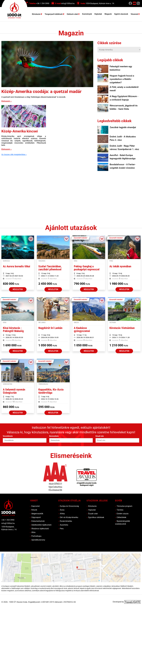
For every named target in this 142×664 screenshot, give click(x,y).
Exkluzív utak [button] (72, 14)
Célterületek (120, 517)
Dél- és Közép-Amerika (68, 517)
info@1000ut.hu (8, 523)
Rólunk (33, 510)
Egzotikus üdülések (95, 517)
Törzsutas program (123, 506)
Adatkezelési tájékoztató (40, 525)
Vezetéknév (8, 436)
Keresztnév (54, 436)
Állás (32, 532)
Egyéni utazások (121, 14)
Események (87, 14)
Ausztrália (63, 525)
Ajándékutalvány (37, 540)
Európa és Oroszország (68, 506)
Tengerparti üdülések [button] (54, 14)
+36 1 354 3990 (7, 520)
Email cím (100, 436)
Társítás (119, 510)
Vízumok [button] (134, 14)
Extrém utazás (121, 513)
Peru (61, 528)
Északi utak (92, 513)
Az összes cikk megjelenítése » (14, 154)
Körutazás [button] (36, 14)
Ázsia (61, 510)
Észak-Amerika (65, 521)
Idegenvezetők (36, 513)
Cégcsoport (35, 517)
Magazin (108, 14)
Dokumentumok (37, 521)
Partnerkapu (35, 536)
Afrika (61, 513)
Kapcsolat (35, 506)
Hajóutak (98, 14)
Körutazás (92, 506)
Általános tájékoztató (39, 528)
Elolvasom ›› (6, 101)
